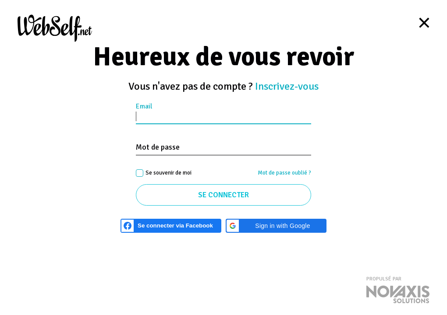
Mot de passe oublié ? (284, 172)
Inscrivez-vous (287, 86)
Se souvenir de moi (168, 172)
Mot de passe (158, 147)
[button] (276, 226)
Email (144, 106)
